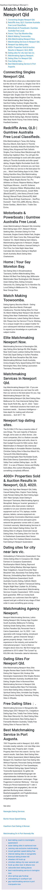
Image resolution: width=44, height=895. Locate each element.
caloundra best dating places (20, 868)
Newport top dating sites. (18, 44)
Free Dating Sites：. (16, 61)
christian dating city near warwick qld (23, 862)
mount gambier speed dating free (21, 851)
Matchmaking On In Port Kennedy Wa (18, 833)
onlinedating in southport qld (20, 879)
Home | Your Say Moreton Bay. (20, 33)
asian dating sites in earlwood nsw (22, 846)
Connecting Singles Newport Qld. (21, 20)
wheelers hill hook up (16, 859)
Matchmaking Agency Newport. (21, 56)
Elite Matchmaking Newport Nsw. (21, 39)
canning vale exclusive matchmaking (23, 848)
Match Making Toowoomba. (19, 36)
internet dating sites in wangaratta (22, 854)
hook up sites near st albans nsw (21, 865)
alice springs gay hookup (18, 876)
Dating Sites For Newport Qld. (20, 58)
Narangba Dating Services (14, 811)
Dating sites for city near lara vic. (21, 53)
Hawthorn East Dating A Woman (16, 826)
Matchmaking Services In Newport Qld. (24, 42)
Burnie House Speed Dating (14, 819)
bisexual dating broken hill (18, 857)
